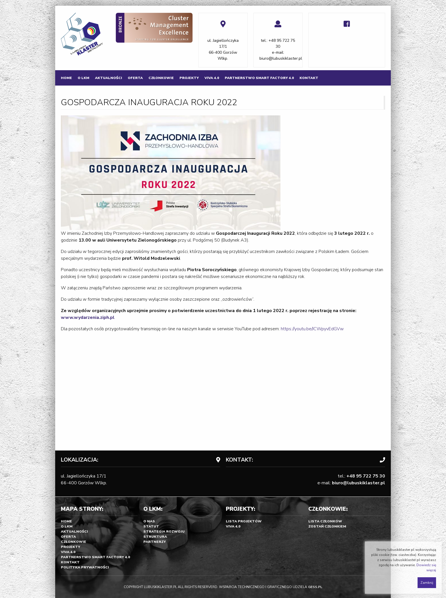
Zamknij (426, 582)
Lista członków (325, 521)
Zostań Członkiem (327, 526)
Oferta (135, 78)
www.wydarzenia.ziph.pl (88, 317)
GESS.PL (315, 587)
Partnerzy (154, 541)
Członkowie (161, 78)
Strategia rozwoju (164, 531)
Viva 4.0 (212, 78)
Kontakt (309, 78)
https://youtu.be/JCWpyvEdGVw (312, 329)
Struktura (155, 536)
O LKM (83, 78)
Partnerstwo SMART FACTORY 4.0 (259, 78)
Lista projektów (244, 521)
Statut (151, 526)
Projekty (189, 78)
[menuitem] (66, 78)
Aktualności (108, 78)
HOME (66, 78)
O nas (149, 521)
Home (66, 521)
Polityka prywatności (85, 567)
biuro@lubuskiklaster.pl (280, 58)
